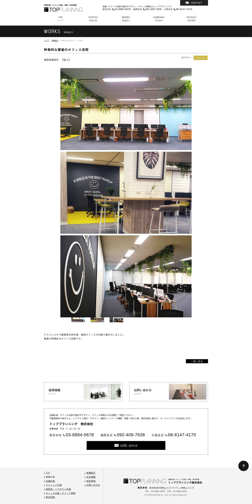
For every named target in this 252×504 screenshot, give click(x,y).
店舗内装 (50, 481)
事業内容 (93, 19)
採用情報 (191, 19)
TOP (48, 472)
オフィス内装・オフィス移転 (61, 493)
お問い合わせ (93, 484)
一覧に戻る (197, 361)
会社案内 (158, 19)
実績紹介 (126, 19)
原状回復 (50, 497)
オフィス (200, 57)
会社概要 (91, 476)
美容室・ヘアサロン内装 (58, 489)
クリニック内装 (54, 484)
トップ (60, 19)
